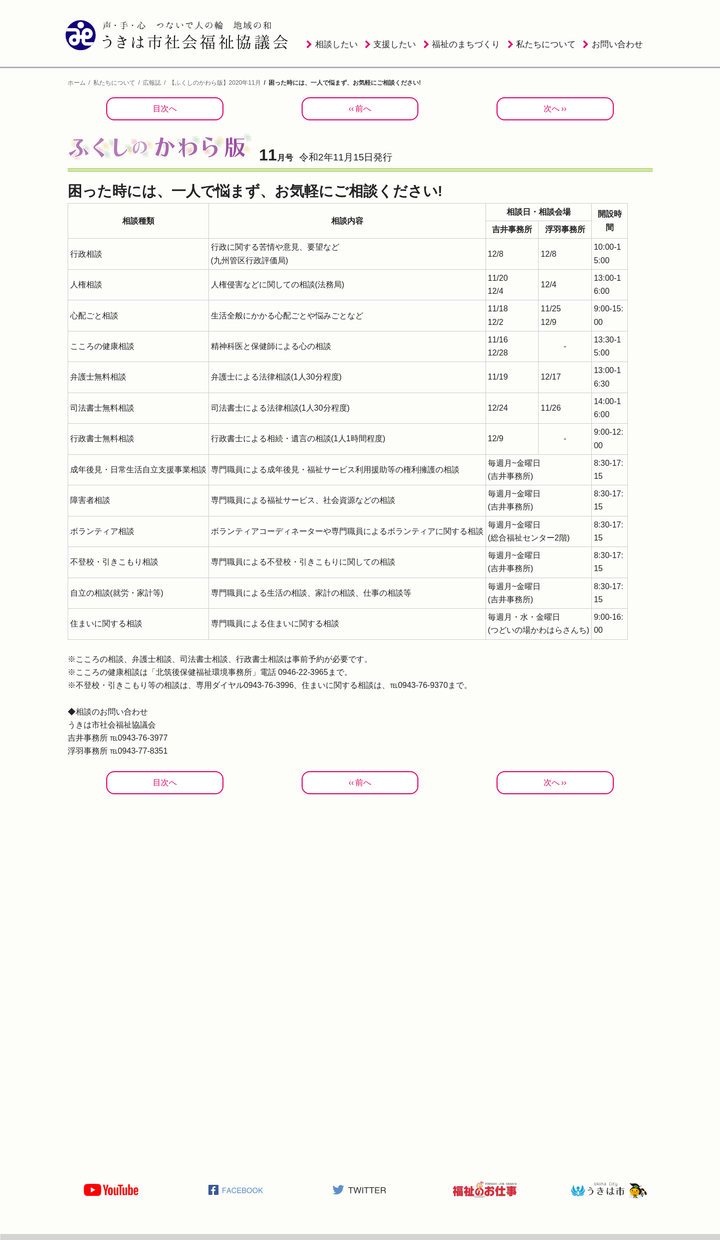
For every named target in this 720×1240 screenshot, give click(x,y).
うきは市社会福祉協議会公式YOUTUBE (111, 1190)
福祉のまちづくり (466, 44)
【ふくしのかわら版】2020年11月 (215, 82)
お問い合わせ (617, 44)
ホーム (77, 82)
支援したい (394, 44)
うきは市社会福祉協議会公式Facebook (235, 1190)
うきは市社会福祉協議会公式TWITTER (360, 1190)
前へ (363, 108)
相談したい (336, 44)
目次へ (165, 108)
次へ (552, 108)
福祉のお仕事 (484, 1190)
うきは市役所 (609, 1190)
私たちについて (546, 44)
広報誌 (152, 82)
